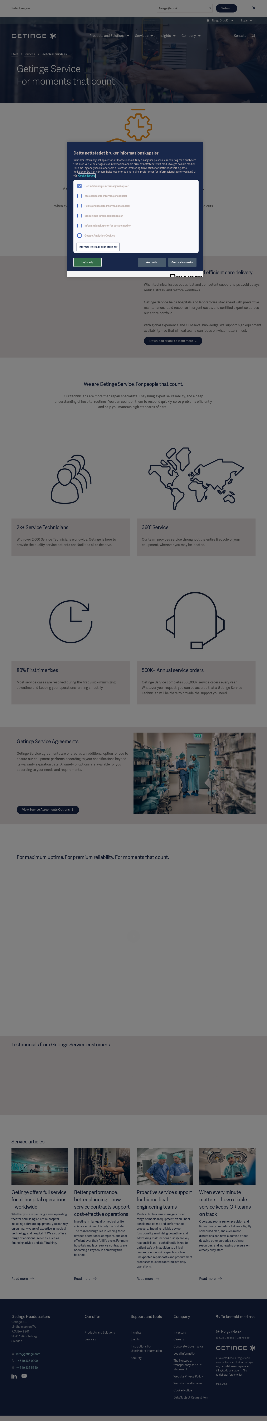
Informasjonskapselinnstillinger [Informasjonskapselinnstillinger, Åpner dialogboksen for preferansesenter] (98, 246)
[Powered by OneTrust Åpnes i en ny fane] (185, 274)
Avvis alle (151, 262)
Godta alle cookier (182, 262)
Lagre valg (87, 262)
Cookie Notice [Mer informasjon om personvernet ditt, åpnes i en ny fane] (86, 175)
